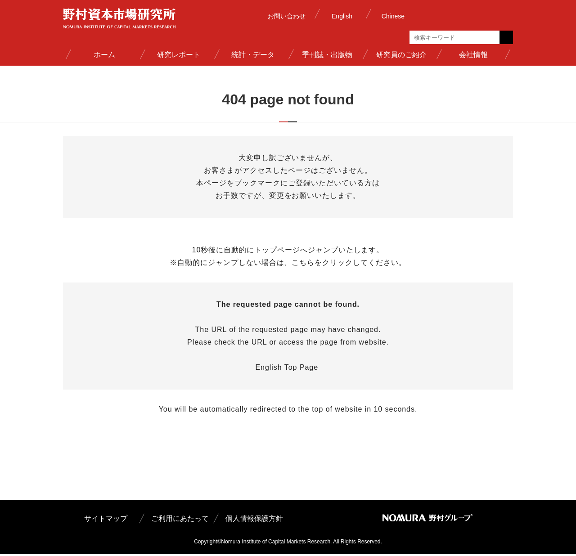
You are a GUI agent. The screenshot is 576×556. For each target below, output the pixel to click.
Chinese (393, 16)
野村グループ (465, 15)
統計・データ (252, 54)
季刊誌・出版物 (327, 54)
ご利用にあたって (180, 520)
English (342, 16)
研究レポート (178, 54)
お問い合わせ (287, 16)
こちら (303, 264)
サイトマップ (105, 520)
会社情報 (473, 54)
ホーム (104, 54)
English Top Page (287, 369)
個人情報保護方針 (254, 520)
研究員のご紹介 (401, 54)
